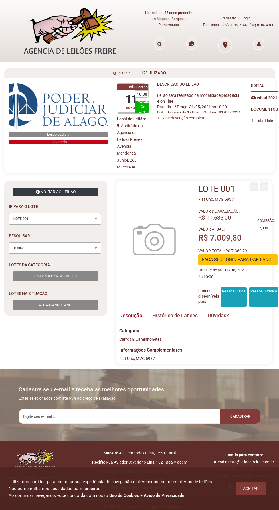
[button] (181, 118)
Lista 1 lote (264, 121)
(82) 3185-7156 (234, 25)
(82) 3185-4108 (262, 25)
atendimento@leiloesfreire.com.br (244, 462)
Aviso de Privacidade (164, 495)
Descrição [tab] (130, 315)
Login (246, 18)
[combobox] (55, 219)
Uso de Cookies (124, 495)
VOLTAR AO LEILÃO (56, 192)
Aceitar (251, 488)
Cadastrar (240, 416)
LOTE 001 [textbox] (21, 219)
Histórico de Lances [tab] (175, 315)
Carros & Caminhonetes (55, 276)
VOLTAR (121, 73)
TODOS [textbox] (18, 248)
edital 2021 (264, 97)
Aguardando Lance (56, 305)
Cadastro (228, 18)
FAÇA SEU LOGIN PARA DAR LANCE (238, 259)
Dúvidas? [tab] (218, 315)
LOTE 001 (216, 189)
